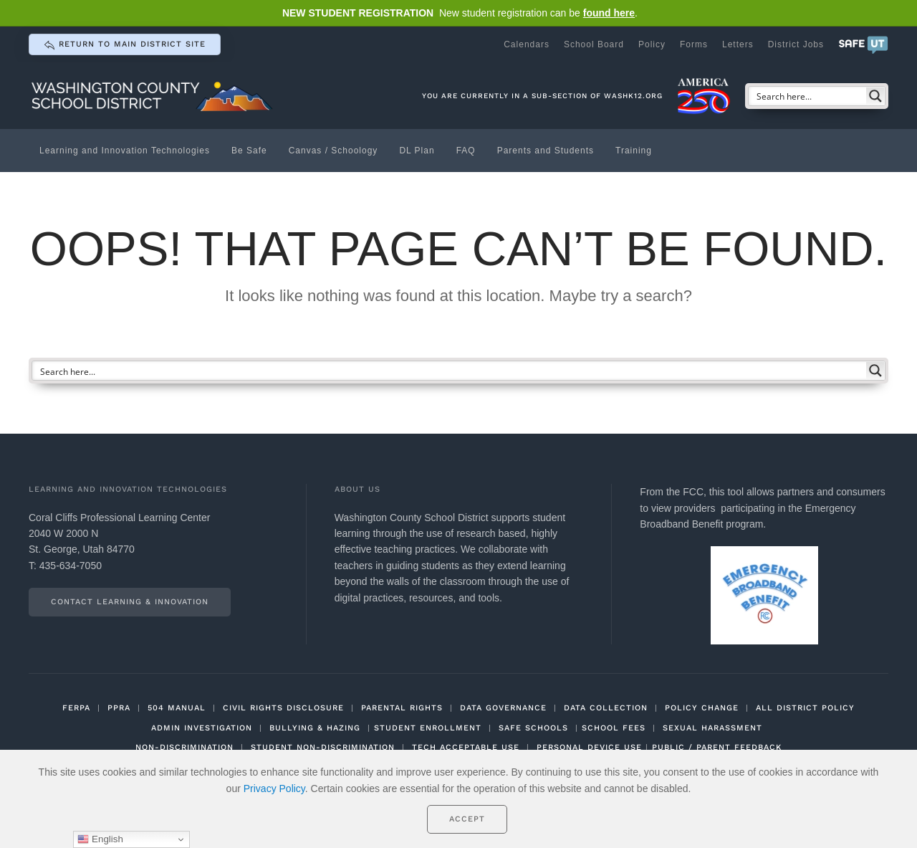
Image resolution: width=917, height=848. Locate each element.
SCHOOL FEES (613, 728)
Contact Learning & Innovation (129, 601)
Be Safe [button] (249, 151)
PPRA (118, 708)
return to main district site (125, 45)
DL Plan (416, 151)
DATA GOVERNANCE (503, 708)
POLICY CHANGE (702, 708)
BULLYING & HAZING (314, 728)
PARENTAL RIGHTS (402, 708)
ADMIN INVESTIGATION (201, 728)
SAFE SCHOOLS (533, 728)
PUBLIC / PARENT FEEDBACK (717, 747)
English (100, 839)
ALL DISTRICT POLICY (805, 708)
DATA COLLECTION (606, 708)
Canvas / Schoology (333, 151)
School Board (594, 44)
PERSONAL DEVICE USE (589, 747)
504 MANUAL (177, 708)
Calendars (526, 44)
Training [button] (633, 151)
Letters (738, 44)
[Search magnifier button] (875, 96)
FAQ (466, 151)
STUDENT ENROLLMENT (427, 728)
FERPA (76, 708)
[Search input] (808, 96)
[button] (863, 44)
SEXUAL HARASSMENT (712, 728)
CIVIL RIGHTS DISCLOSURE (283, 708)
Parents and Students (545, 151)
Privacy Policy (274, 788)
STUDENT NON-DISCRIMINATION (323, 747)
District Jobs (796, 44)
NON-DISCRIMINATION (184, 747)
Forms (694, 44)
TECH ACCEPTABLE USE (465, 747)
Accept (467, 819)
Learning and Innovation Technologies (124, 151)
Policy (652, 44)
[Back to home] (154, 96)
